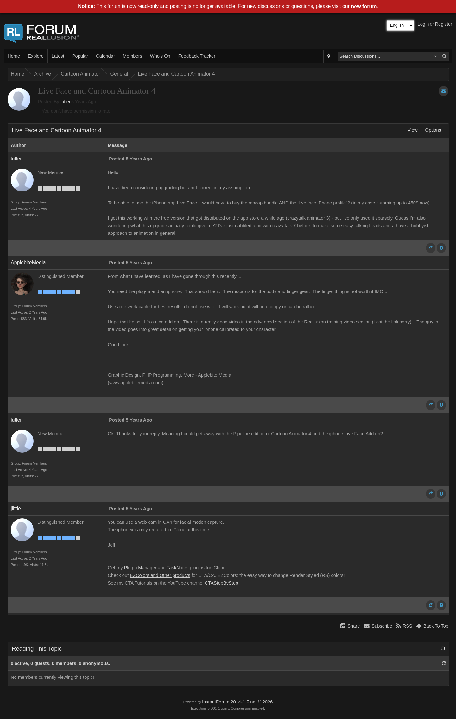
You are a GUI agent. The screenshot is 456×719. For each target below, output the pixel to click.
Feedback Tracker (196, 56)
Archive (42, 74)
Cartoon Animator (80, 74)
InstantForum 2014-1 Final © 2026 (237, 701)
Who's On (160, 56)
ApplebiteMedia (28, 262)
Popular (80, 56)
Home (14, 56)
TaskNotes (177, 567)
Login (423, 24)
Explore (36, 56)
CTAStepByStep (221, 582)
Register (443, 24)
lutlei (65, 101)
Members (132, 56)
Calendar (105, 56)
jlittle (16, 508)
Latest (58, 56)
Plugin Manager (140, 567)
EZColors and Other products (160, 575)
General (119, 74)
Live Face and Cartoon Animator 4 (176, 74)
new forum (364, 6)
